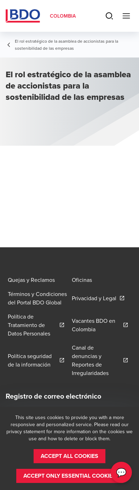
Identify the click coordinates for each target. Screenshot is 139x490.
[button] (69, 456)
